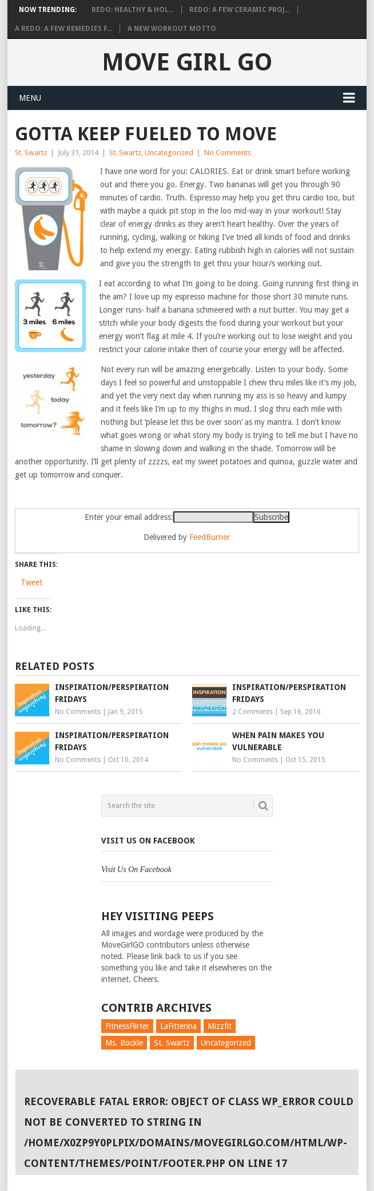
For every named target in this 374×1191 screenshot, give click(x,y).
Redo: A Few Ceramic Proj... (239, 10)
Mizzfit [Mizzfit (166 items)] (220, 1026)
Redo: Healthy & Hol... (132, 10)
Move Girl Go (187, 62)
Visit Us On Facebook (148, 840)
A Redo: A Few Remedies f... (63, 29)
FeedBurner (209, 537)
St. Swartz (31, 152)
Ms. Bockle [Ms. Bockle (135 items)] (124, 1042)
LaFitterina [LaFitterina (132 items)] (178, 1026)
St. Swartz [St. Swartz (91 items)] (172, 1042)
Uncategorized (169, 152)
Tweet (31, 582)
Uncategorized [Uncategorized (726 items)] (226, 1042)
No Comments (227, 152)
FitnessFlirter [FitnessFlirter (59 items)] (127, 1026)
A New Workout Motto (172, 29)
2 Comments (252, 712)
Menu (30, 97)
